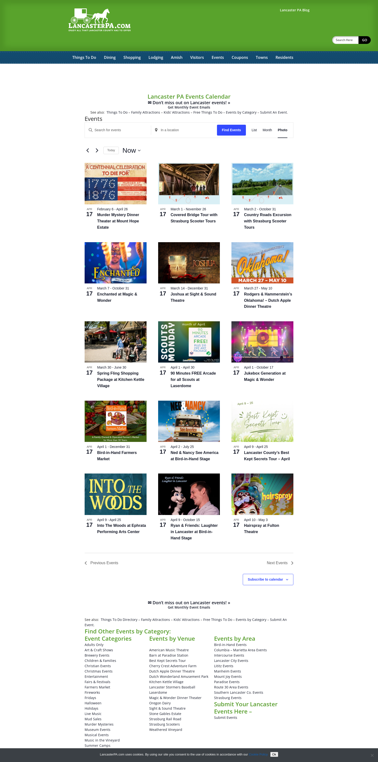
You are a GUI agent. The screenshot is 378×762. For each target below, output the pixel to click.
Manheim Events (227, 658)
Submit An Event (273, 99)
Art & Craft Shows (99, 637)
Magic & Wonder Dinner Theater (175, 685)
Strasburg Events (228, 685)
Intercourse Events (229, 642)
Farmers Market (97, 674)
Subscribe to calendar (265, 567)
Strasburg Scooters (164, 711)
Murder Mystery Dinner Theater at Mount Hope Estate (118, 208)
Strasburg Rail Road (165, 706)
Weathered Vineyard (165, 717)
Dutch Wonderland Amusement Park (178, 664)
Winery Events (96, 743)
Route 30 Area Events (231, 674)
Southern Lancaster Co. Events (238, 680)
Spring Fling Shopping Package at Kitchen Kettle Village (120, 367)
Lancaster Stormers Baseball (172, 674)
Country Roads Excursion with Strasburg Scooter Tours (267, 208)
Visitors (197, 45)
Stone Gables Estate (165, 701)
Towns (262, 45)
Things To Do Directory (119, 607)
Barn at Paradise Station (168, 642)
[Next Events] (97, 138)
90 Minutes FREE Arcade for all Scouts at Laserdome (193, 367)
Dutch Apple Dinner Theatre (172, 658)
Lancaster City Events (231, 648)
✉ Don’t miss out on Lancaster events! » (189, 92)
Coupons (240, 45)
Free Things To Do (207, 99)
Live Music (93, 701)
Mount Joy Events (228, 664)
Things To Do (84, 45)
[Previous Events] (87, 138)
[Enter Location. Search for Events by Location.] (184, 117)
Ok (274, 754)
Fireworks (92, 680)
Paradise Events (227, 669)
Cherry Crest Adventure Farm (172, 653)
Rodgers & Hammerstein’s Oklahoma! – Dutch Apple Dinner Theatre (268, 288)
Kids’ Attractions (177, 99)
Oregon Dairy (160, 690)
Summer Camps (97, 733)
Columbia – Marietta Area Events (240, 637)
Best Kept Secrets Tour (167, 648)
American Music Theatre (169, 637)
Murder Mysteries (99, 711)
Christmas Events (99, 658)
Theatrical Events (98, 738)
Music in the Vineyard (102, 727)
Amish (176, 45)
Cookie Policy (258, 754)
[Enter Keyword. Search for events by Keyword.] (118, 117)
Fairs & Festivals (97, 669)
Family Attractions (145, 99)
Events (218, 45)
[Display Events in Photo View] (282, 117)
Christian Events (98, 653)
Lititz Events (223, 653)
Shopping (132, 45)
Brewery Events (97, 642)
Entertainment (96, 664)
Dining (110, 45)
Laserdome (158, 680)
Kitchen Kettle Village (166, 669)
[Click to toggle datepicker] (131, 138)
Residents (284, 45)
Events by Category (241, 99)
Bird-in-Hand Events (230, 632)
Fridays (90, 685)
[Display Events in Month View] (267, 117)
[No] (372, 755)
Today (111, 137)
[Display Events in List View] (254, 117)
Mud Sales (93, 706)
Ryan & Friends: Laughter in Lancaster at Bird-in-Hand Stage (194, 519)
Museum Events (97, 717)
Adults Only (94, 632)
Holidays (91, 695)
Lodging (155, 45)
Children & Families (100, 648)
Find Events (231, 117)
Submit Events (225, 705)
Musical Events (97, 722)
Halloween (93, 690)
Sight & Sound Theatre (167, 695)
